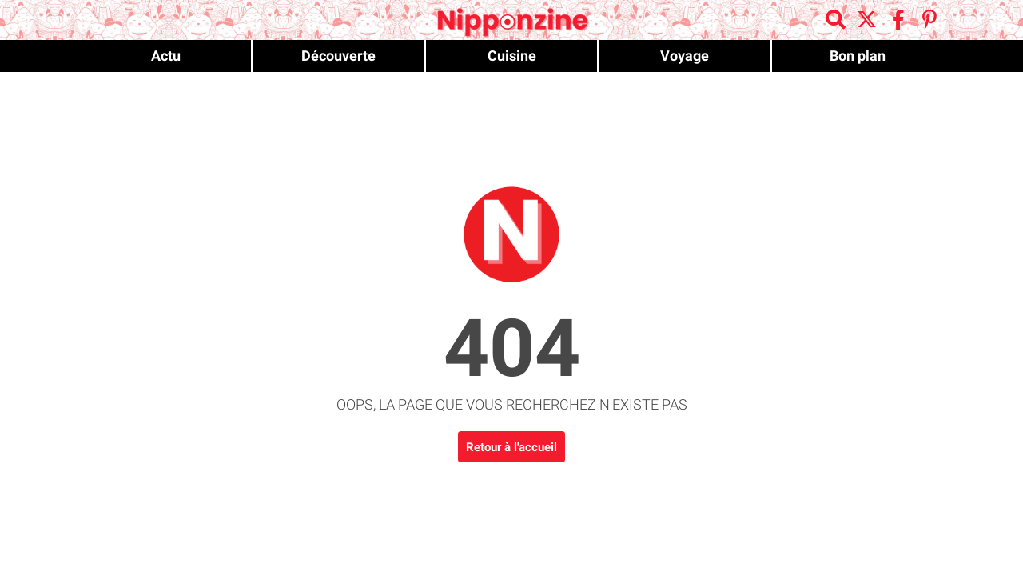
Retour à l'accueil (511, 447)
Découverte (338, 55)
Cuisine (512, 55)
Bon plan (858, 55)
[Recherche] (837, 21)
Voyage (684, 55)
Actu (166, 55)
